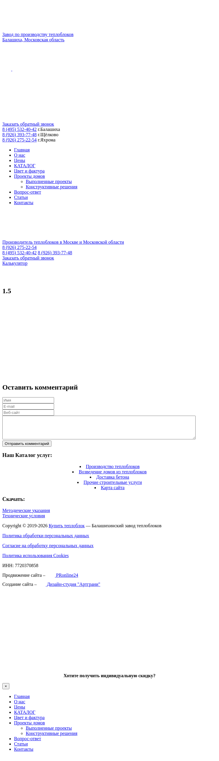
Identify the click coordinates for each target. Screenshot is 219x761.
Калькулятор (14, 263)
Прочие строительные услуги (113, 486)
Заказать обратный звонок (28, 124)
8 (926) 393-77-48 (19, 134)
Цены (19, 160)
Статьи (21, 197)
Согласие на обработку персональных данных (48, 549)
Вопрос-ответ (27, 192)
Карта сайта (113, 491)
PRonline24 (62, 579)
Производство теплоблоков (113, 470)
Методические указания (26, 514)
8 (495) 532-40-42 (19, 129)
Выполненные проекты (49, 181)
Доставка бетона (112, 481)
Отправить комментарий (27, 448)
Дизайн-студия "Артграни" (69, 588)
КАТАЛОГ (24, 165)
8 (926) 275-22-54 (19, 139)
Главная (22, 149)
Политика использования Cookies (35, 559)
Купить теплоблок (67, 530)
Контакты (23, 202)
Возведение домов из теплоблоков (112, 476)
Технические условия (23, 520)
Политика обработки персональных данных (45, 540)
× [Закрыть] (6, 690)
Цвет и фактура (29, 170)
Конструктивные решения (51, 186)
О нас (19, 155)
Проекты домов (29, 176)
